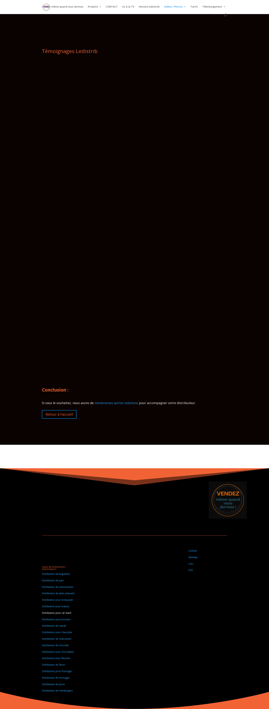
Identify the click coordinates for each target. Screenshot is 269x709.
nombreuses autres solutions (116, 403)
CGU (190, 563)
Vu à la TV (128, 7)
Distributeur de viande (54, 625)
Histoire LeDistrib (149, 7)
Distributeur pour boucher (56, 619)
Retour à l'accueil (59, 414)
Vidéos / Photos (173, 7)
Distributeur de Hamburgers (57, 690)
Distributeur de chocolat (55, 645)
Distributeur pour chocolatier (58, 651)
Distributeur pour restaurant (57, 599)
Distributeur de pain (53, 580)
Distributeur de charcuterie (56, 638)
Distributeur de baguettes (56, 574)
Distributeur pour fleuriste (56, 658)
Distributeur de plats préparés (58, 593)
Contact (192, 550)
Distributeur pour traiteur (55, 606)
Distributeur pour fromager (57, 671)
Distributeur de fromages (56, 677)
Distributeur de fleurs (53, 664)
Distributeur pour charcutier (57, 632)
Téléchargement (212, 7)
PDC (190, 570)
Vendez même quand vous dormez (62, 7)
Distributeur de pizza (53, 684)
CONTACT (112, 7)
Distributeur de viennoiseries (57, 587)
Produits (93, 7)
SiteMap (192, 557)
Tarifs (194, 7)
